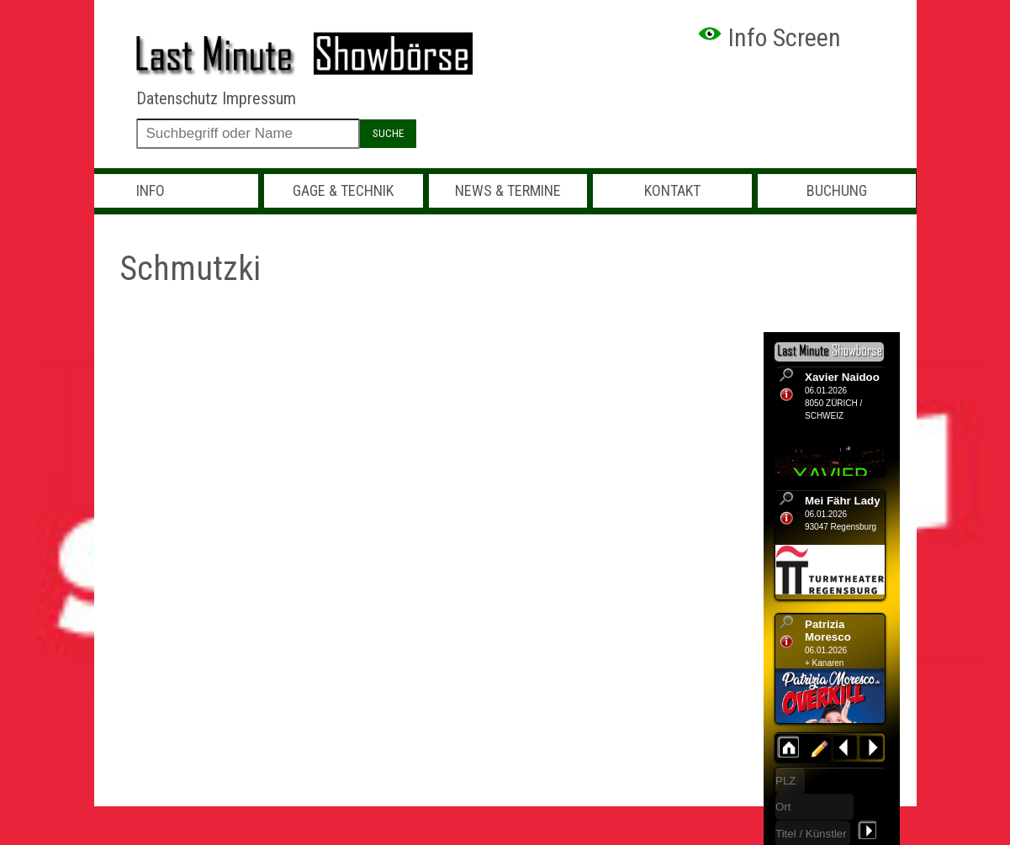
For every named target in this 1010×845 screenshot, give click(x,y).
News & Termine (508, 190)
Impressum (259, 98)
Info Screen (769, 37)
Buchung (836, 190)
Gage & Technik (343, 190)
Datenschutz (177, 98)
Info (150, 190)
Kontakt (672, 190)
